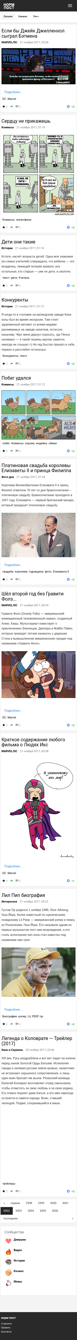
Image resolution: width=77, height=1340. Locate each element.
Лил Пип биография (23, 895)
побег (6, 443)
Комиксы (7, 127)
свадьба (7, 571)
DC (4, 99)
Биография (9, 1016)
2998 (29, 1203)
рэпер (22, 1016)
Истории (7, 248)
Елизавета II (61, 571)
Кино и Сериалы (12, 1050)
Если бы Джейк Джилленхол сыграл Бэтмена (32, 33)
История (19, 1260)
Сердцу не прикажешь (25, 121)
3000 (53, 1203)
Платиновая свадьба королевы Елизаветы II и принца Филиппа (36, 468)
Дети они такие (18, 242)
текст (6, 277)
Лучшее (8, 16)
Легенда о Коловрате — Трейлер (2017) (36, 1041)
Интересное (9, 901)
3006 (55, 1210)
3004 (31, 1210)
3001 (65, 1203)
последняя (10, 1218)
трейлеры (8, 1183)
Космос (19, 1271)
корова (29, 443)
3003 (19, 1210)
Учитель (24, 277)
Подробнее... (13, 92)
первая (15, 1203)
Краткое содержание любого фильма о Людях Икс (33, 742)
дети (14, 277)
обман (53, 443)
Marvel (12, 99)
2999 (41, 1203)
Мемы (18, 1281)
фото (48, 571)
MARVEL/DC (9, 42)
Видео (18, 1250)
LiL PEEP (33, 1016)
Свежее (22, 16)
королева (21, 571)
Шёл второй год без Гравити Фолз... (32, 596)
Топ (36, 16)
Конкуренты (14, 300)
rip (41, 1016)
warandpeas (23, 219)
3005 (43, 1210)
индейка (41, 443)
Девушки (20, 1239)
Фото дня (7, 477)
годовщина (36, 571)
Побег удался (16, 378)
